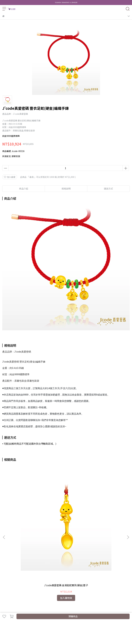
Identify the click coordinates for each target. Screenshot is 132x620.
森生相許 (84, 577)
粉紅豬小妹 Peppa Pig (39, 577)
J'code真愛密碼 (58, 577)
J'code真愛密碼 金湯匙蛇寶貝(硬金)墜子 (25, 506)
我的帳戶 (22, 565)
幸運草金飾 (73, 577)
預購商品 (73, 616)
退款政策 (32, 565)
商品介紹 (23, 188)
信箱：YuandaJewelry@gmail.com (19, 548)
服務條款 (52, 565)
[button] (128, 497)
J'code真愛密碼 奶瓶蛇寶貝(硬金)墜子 (106, 506)
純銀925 (118, 577)
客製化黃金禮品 (19, 577)
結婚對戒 (108, 577)
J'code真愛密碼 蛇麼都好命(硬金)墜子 (66, 506)
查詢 (4, 565)
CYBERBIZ (112, 608)
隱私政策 (42, 565)
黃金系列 (6, 577)
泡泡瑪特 (6, 582)
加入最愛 (9, 176)
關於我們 (12, 565)
